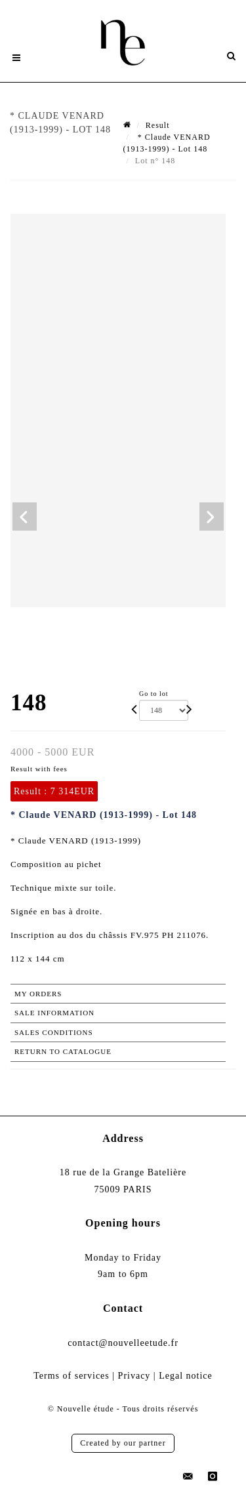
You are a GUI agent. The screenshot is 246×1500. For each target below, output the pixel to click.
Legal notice (186, 1376)
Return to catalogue (63, 1051)
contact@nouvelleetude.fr (123, 1343)
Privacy (134, 1376)
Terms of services (71, 1376)
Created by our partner (122, 1443)
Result (158, 125)
